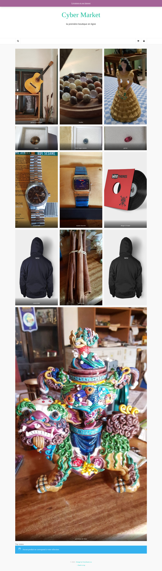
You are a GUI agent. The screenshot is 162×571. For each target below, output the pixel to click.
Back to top (81, 565)
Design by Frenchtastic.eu (84, 562)
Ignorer (88, 3)
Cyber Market (81, 15)
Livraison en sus (78, 3)
